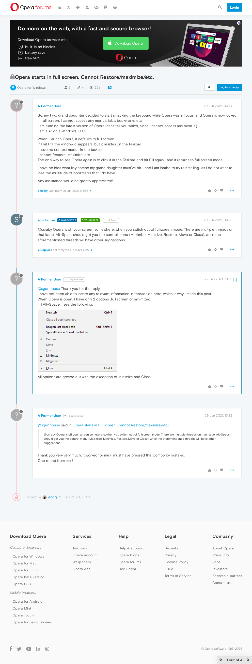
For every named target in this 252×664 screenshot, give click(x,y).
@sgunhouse (74, 279)
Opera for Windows (31, 87)
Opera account (85, 555)
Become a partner (227, 576)
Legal (170, 536)
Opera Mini (22, 608)
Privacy (171, 555)
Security (171, 548)
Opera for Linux (25, 570)
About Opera (223, 548)
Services (82, 536)
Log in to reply (229, 87)
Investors (220, 569)
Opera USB (22, 584)
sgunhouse (46, 220)
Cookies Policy (176, 562)
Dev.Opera (127, 569)
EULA (169, 569)
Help (123, 536)
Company (222, 536)
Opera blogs (129, 555)
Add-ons (80, 548)
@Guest (111, 220)
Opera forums (130, 562)
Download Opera (129, 43)
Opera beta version (29, 577)
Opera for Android (28, 601)
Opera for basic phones (32, 622)
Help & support (131, 548)
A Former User (49, 106)
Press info (220, 555)
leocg (50, 497)
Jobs (216, 562)
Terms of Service (178, 576)
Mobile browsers (23, 593)
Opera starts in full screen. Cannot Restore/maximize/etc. (120, 425)
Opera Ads (82, 569)
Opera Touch (23, 615)
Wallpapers (82, 562)
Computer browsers (25, 547)
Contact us (221, 583)
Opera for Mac (25, 563)
